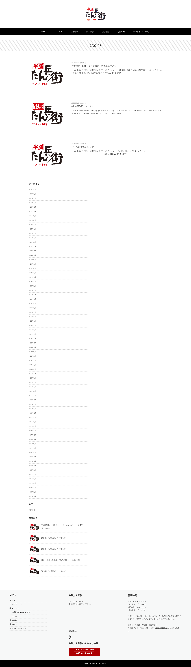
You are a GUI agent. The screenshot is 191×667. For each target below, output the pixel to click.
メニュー (58, 32)
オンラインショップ (142, 32)
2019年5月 (32, 409)
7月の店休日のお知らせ (82, 147)
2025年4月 (32, 238)
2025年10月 (33, 211)
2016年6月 (32, 479)
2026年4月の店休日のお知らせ (53, 549)
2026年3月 (32, 194)
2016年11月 (33, 461)
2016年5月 (32, 483)
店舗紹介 (106, 32)
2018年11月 (33, 413)
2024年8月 (32, 264)
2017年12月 (33, 435)
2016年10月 (33, 466)
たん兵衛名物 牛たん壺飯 (20, 612)
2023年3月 (32, 286)
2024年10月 (33, 255)
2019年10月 (33, 400)
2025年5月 (32, 233)
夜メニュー (14, 608)
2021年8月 (32, 356)
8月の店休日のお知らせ (82, 106)
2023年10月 (33, 277)
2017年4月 (32, 452)
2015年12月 (33, 496)
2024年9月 (32, 260)
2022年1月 (32, 334)
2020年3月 (32, 391)
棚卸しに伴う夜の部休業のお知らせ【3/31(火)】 (61, 560)
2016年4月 (32, 487)
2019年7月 (32, 404)
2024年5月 (32, 273)
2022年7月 (32, 312)
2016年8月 (32, 470)
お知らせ (121, 32)
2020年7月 (32, 378)
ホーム (43, 32)
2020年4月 (32, 387)
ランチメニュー (16, 604)
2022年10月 (33, 299)
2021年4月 (32, 365)
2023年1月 (32, 290)
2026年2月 (32, 198)
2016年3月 (32, 492)
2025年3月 (32, 242)
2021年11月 (33, 343)
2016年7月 (32, 474)
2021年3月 (32, 369)
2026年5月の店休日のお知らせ (53, 538)
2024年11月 (33, 251)
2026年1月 (32, 203)
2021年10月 (33, 347)
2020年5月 (32, 382)
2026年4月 (32, 189)
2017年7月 (32, 448)
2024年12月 (33, 246)
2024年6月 (32, 268)
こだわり (74, 32)
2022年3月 (32, 325)
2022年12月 (33, 295)
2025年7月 (32, 225)
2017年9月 (32, 444)
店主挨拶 (90, 32)
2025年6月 (32, 229)
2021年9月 (32, 352)
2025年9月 (32, 216)
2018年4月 (32, 431)
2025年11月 (33, 207)
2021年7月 (32, 360)
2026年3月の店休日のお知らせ (53, 571)
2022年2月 (32, 330)
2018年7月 (32, 422)
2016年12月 (33, 457)
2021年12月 (33, 338)
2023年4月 (32, 281)
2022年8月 (32, 308)
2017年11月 (33, 439)
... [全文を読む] (115, 73)
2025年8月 (32, 220)
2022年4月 (32, 321)
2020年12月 (33, 374)
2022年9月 (32, 303)
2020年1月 (32, 395)
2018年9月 (32, 417)
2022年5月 (32, 317)
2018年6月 (32, 426)
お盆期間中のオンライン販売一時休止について (93, 66)
